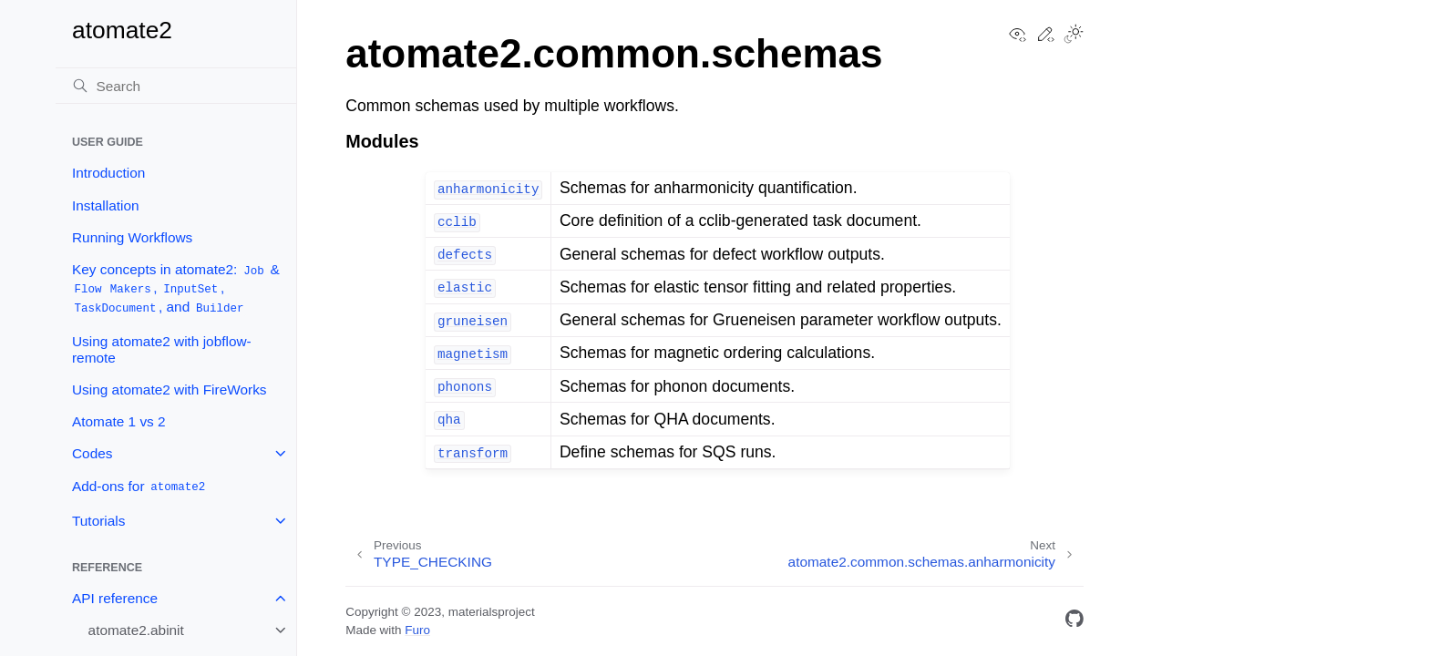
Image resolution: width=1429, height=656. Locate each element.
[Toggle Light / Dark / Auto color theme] (1074, 35)
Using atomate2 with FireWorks (169, 389)
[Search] (176, 85)
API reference (115, 598)
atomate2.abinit (136, 630)
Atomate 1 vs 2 (119, 421)
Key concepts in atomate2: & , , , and (176, 288)
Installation (105, 205)
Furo (417, 630)
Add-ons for (140, 487)
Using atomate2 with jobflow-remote (162, 349)
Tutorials (98, 520)
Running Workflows (132, 237)
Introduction (108, 172)
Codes (92, 453)
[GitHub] (1074, 622)
